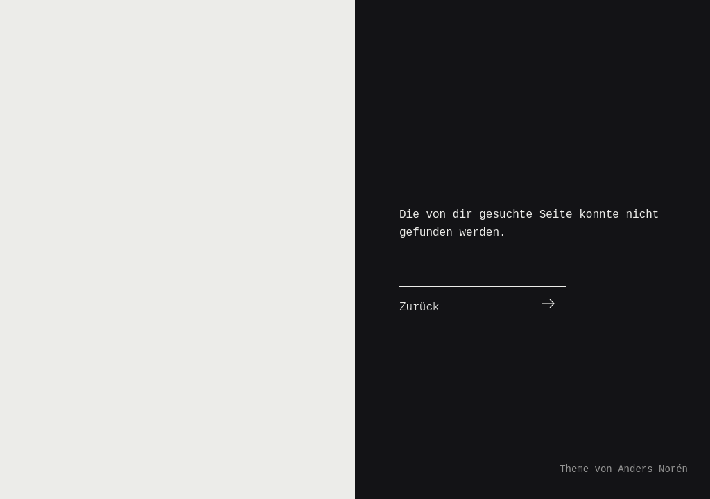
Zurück (419, 306)
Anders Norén (653, 468)
